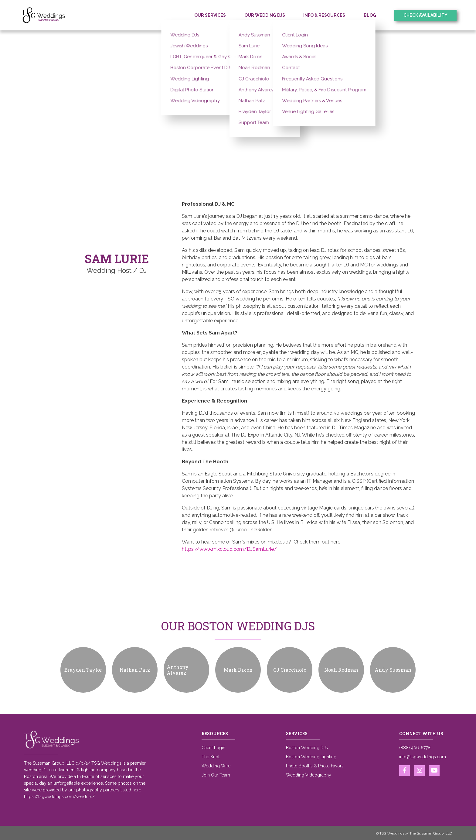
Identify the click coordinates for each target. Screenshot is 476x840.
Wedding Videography (308, 775)
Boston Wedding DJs (307, 747)
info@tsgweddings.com (422, 756)
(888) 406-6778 (414, 747)
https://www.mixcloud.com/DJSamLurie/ (229, 549)
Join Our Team (216, 775)
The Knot (210, 756)
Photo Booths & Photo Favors (315, 765)
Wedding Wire (216, 765)
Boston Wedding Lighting (311, 756)
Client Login (213, 747)
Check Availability (425, 15)
